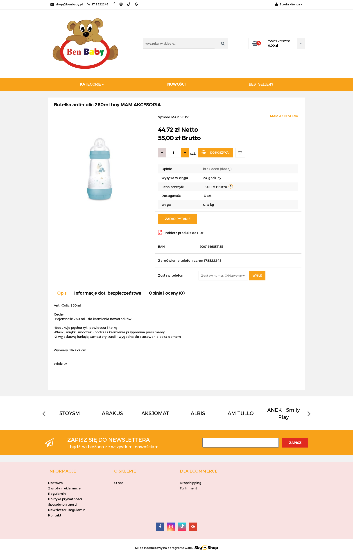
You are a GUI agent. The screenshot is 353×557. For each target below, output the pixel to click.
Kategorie (92, 84)
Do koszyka (215, 152)
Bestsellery (261, 84)
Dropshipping (190, 483)
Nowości (176, 84)
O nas (118, 483)
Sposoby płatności (62, 504)
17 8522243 (98, 4)
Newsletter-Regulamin (66, 510)
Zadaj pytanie (177, 219)
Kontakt (54, 515)
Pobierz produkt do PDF (181, 232)
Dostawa (55, 483)
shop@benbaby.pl (66, 4)
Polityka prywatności (65, 499)
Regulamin (57, 494)
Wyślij (257, 275)
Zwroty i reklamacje (64, 488)
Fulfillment (188, 488)
